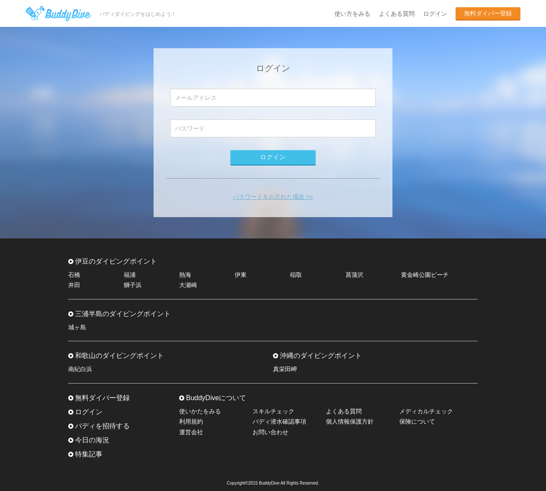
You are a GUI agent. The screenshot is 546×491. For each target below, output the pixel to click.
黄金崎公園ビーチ (425, 274)
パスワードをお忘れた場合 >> (273, 196)
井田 (74, 285)
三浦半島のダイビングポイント (123, 313)
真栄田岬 (285, 369)
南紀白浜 (80, 369)
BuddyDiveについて (216, 397)
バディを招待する (102, 426)
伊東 (241, 274)
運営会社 (191, 432)
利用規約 (191, 421)
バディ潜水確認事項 (279, 421)
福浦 (130, 274)
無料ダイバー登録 (488, 13)
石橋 (74, 274)
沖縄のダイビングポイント (321, 355)
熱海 (185, 274)
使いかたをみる (200, 411)
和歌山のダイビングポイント (119, 355)
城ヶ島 (77, 327)
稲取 (296, 274)
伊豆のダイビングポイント (116, 261)
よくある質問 (397, 13)
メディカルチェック (426, 411)
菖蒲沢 (354, 274)
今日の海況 (92, 440)
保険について (417, 421)
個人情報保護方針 (350, 421)
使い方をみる (352, 13)
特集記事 (88, 454)
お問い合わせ (270, 432)
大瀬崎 (188, 285)
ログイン (435, 13)
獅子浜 (133, 285)
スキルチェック (273, 411)
